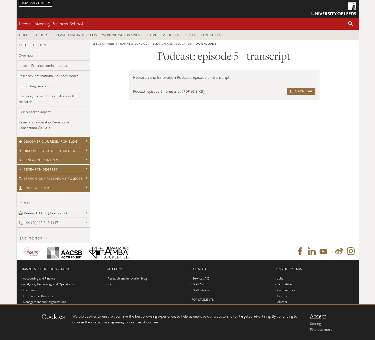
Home (24, 34)
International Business (38, 295)
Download (301, 91)
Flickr (111, 284)
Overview (26, 55)
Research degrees (38, 169)
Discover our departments (47, 150)
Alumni (152, 34)
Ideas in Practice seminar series (43, 65)
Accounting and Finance (39, 278)
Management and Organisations (44, 301)
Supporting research (34, 86)
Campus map (286, 290)
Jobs (280, 278)
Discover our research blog (48, 141)
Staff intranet (202, 290)
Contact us (211, 34)
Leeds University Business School (51, 23)
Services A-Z (201, 278)
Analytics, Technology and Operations (48, 284)
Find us (282, 295)
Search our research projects (51, 178)
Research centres (38, 159)
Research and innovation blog (127, 278)
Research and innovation (75, 34)
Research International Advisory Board (48, 75)
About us (171, 34)
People (190, 34)
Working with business (121, 34)
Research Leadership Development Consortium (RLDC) (46, 124)
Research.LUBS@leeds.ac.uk (43, 213)
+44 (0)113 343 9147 (38, 222)
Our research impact (35, 111)
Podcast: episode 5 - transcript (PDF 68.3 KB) (169, 91)
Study (39, 34)
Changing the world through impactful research (48, 98)
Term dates (284, 284)
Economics (30, 290)
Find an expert (35, 187)
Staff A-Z (198, 284)
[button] (350, 24)
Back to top (31, 238)
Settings (316, 323)
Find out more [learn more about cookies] (321, 329)
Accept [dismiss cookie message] (318, 316)
